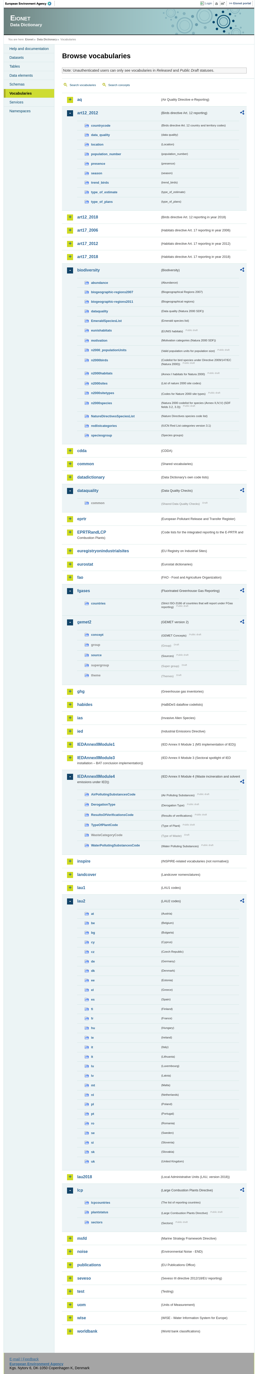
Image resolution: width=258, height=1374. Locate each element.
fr (92, 1018)
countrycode (100, 125)
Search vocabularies (83, 85)
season (96, 173)
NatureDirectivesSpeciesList (113, 416)
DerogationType (103, 804)
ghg (80, 691)
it (92, 1047)
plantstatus (99, 1212)
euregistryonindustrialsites (103, 551)
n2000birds (99, 360)
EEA (30, 3)
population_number (106, 154)
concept (97, 635)
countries (98, 603)
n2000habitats (101, 373)
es (92, 999)
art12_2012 (87, 113)
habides (84, 704)
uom (81, 1305)
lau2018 (84, 1177)
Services (16, 102)
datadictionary (91, 477)
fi (92, 1009)
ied (80, 731)
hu (93, 1028)
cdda (81, 451)
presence (98, 164)
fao (80, 577)
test (80, 1291)
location (97, 144)
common (85, 464)
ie (92, 1037)
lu (92, 1066)
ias (80, 718)
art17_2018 (87, 257)
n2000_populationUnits (108, 350)
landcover (86, 874)
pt (92, 1114)
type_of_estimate (104, 192)
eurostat (85, 564)
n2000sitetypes (102, 393)
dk (93, 971)
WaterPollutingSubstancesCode (115, 845)
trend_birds (100, 182)
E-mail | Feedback (24, 1359)
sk (92, 1152)
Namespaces (19, 111)
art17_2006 (87, 230)
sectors (97, 1222)
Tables (14, 66)
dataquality (99, 311)
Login (208, 3)
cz (92, 952)
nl (92, 1095)
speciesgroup (101, 435)
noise (82, 1251)
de (93, 961)
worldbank (87, 1331)
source (96, 655)
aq (79, 99)
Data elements (21, 75)
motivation (99, 340)
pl (92, 1104)
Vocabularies (20, 93)
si (92, 1142)
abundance (99, 283)
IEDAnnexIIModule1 (96, 744)
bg (93, 933)
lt (92, 1057)
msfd (82, 1238)
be (93, 923)
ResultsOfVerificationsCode (112, 815)
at (92, 914)
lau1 (81, 888)
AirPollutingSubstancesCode (113, 794)
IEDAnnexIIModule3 (96, 758)
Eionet (29, 39)
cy (92, 942)
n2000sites (99, 383)
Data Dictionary (47, 39)
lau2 (81, 901)
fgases (83, 591)
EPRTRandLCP (91, 532)
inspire (83, 861)
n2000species (101, 403)
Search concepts (119, 85)
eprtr (81, 519)
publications (89, 1265)
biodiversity (88, 270)
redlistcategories (104, 426)
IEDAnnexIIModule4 (96, 776)
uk (93, 1161)
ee (92, 980)
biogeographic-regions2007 (112, 292)
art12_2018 (87, 217)
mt (93, 1085)
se (92, 1133)
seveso (84, 1278)
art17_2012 (87, 243)
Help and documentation (29, 49)
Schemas (16, 84)
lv (92, 1076)
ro (92, 1123)
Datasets (16, 58)
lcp (80, 1190)
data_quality (100, 135)
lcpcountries (100, 1202)
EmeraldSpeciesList (106, 321)
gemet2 (84, 622)
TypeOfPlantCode (104, 825)
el (92, 990)
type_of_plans (102, 202)
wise (81, 1318)
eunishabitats (101, 330)
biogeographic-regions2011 (112, 302)
